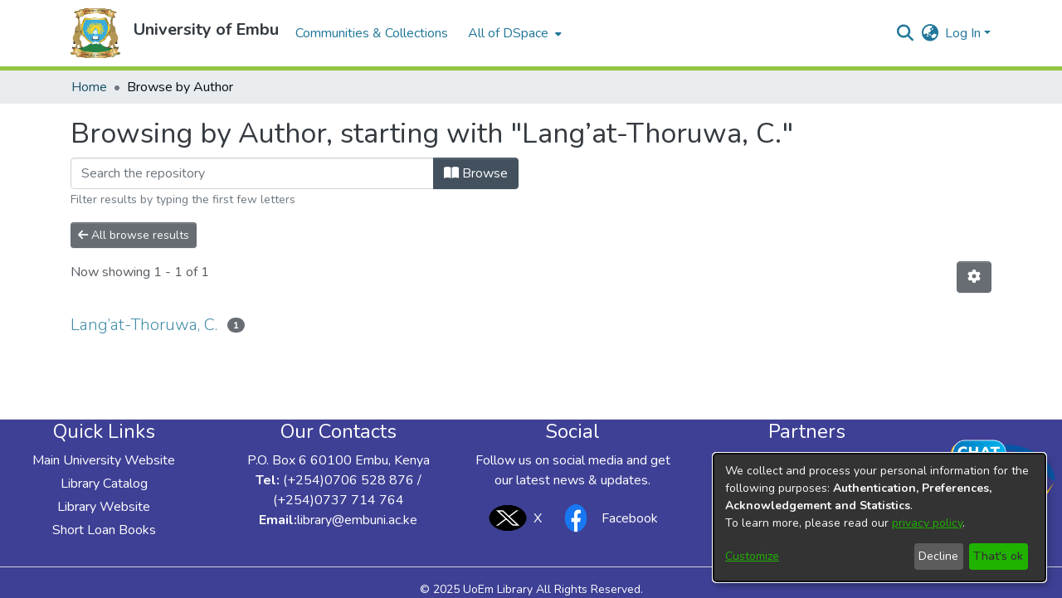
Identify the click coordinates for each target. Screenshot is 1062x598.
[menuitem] (513, 33)
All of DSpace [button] (508, 33)
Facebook (606, 517)
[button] (95, 33)
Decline (938, 556)
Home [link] (89, 87)
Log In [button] (964, 33)
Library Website (103, 507)
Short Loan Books (104, 530)
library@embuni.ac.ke (357, 520)
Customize (752, 556)
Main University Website (103, 460)
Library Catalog (104, 483)
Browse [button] (476, 173)
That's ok (998, 556)
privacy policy (927, 523)
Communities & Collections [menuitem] (371, 33)
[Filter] (252, 173)
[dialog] (879, 517)
